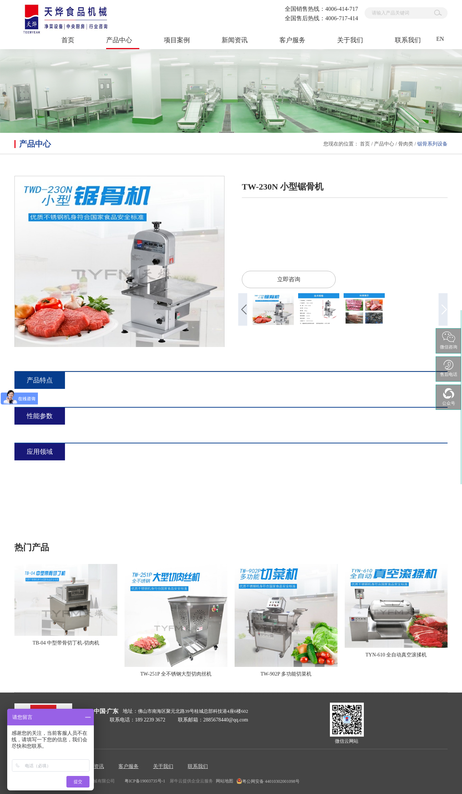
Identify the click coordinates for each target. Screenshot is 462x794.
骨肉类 (405, 144)
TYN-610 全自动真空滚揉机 (396, 655)
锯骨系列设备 (432, 144)
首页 (67, 40)
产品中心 (384, 144)
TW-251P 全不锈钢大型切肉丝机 (176, 674)
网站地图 (223, 781)
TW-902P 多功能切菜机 (286, 674)
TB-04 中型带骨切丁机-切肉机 (65, 643)
